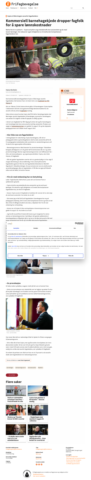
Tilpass (46, 255)
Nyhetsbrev (23, 8)
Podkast (30, 8)
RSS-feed (38, 454)
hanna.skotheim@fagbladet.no (13, 92)
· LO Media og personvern (73, 464)
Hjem (7, 8)
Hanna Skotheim (11, 90)
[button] (81, 107)
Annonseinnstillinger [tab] (54, 228)
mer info (16, 246)
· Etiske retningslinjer (72, 456)
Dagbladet (23, 111)
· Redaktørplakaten (38, 474)
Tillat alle (69, 255)
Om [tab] (73, 228)
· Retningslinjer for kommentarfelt (75, 458)
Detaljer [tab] (36, 228)
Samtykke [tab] (18, 228)
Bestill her (39, 459)
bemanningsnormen (18, 126)
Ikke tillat (21, 255)
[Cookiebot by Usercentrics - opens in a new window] (74, 223)
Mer (36, 8)
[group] (72, 107)
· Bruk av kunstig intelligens (73, 460)
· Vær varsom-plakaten (39, 476)
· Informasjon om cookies (73, 462)
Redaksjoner (14, 8)
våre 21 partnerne (19, 236)
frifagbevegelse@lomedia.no (14, 449)
